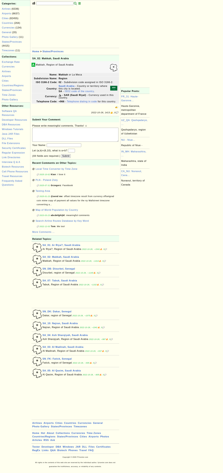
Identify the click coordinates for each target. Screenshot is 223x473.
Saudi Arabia (66, 86)
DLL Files (7, 138)
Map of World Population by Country (57, 213)
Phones (73, 453)
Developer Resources (14, 120)
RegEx (36, 453)
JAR (78, 449)
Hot (43, 436)
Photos (104, 439)
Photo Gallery (10, 37)
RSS (46, 443)
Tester (36, 449)
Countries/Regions (13, 85)
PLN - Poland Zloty (47, 183)
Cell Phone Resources (15, 171)
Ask (52, 443)
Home (35, 51)
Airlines (6, 9)
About (50, 436)
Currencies (8, 27)
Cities (5, 18)
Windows (68, 449)
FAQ (91, 453)
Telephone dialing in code (82, 101)
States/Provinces (12, 42)
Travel (83, 453)
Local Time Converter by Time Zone (56, 172)
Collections (63, 436)
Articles (37, 443)
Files (92, 449)
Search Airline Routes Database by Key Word (62, 224)
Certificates (103, 449)
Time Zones (9, 95)
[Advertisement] (15, 231)
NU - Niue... (128, 140)
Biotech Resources (13, 166)
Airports (6, 13)
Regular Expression (13, 152)
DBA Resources (11, 124)
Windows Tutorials (12, 129)
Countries (7, 23)
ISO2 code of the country (79, 91)
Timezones (8, 50)
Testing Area (42, 194)
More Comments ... (43, 235)
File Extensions (11, 143)
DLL (84, 449)
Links (45, 453)
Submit (66, 159)
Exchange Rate (11, 62)
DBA (58, 449)
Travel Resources (12, 176)
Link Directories (11, 157)
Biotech (62, 453)
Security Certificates (14, 148)
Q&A (53, 453)
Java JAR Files (11, 134)
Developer (47, 449)
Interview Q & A (11, 162)
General (6, 32)
